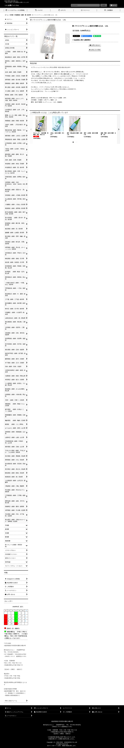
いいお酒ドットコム (12, 5)
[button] (32, 39)
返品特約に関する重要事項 (81, 40)
